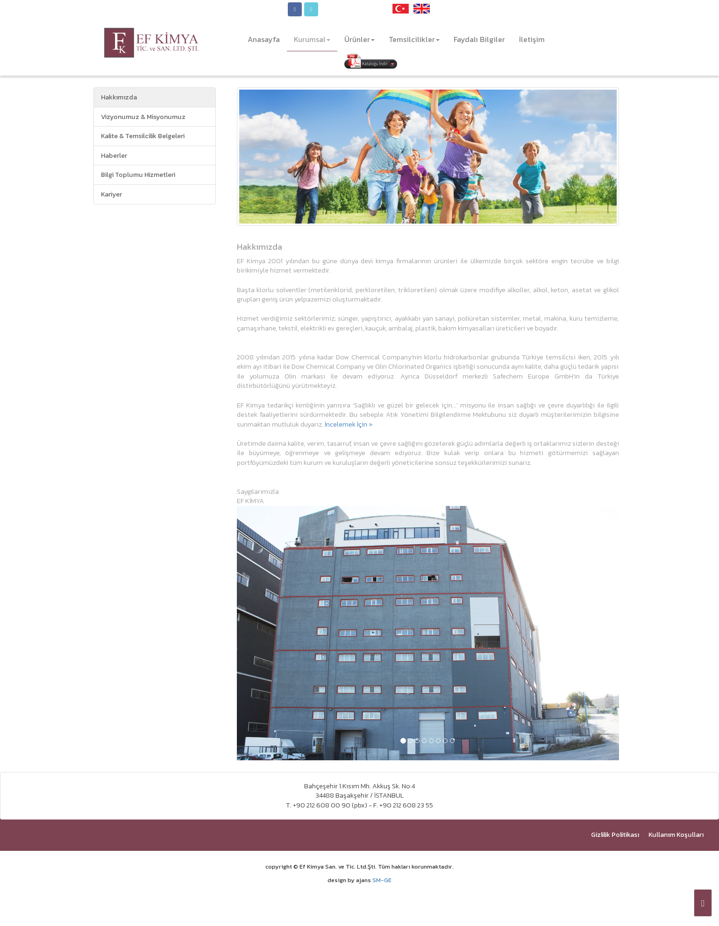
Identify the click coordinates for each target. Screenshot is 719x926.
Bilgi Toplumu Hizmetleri (138, 174)
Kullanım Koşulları (676, 834)
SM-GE (382, 880)
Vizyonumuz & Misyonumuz (143, 117)
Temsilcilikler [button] (414, 39)
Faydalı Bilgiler (479, 39)
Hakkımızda (119, 97)
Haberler (114, 155)
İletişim (532, 39)
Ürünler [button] (359, 39)
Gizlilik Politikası (615, 834)
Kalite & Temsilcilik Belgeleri (143, 136)
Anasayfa (267, 39)
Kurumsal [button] (312, 39)
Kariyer (111, 194)
